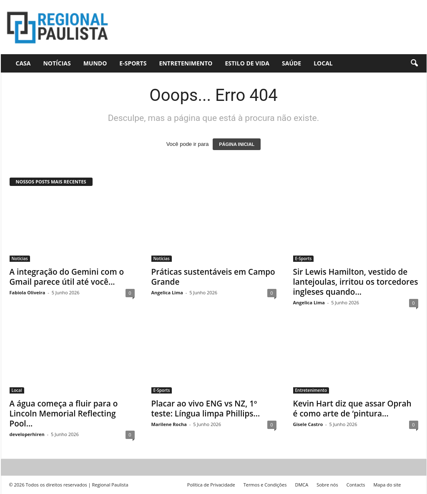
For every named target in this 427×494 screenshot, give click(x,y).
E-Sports (132, 63)
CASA (23, 63)
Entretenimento (185, 63)
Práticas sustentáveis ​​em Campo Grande (213, 276)
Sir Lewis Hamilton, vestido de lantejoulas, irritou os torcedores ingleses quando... (355, 281)
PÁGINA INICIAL (236, 144)
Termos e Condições (265, 484)
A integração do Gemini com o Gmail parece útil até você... (67, 276)
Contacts (356, 484)
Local (323, 63)
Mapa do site (387, 484)
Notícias (56, 63)
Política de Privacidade (211, 484)
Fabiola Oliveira (27, 292)
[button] (414, 63)
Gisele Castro (308, 424)
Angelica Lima (167, 292)
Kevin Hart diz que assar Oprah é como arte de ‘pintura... (352, 408)
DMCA (301, 484)
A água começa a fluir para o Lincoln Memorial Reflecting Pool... (64, 413)
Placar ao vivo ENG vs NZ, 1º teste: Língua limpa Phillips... (205, 408)
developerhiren (27, 434)
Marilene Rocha (169, 424)
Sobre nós (327, 484)
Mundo (95, 63)
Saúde (291, 63)
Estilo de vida (247, 63)
